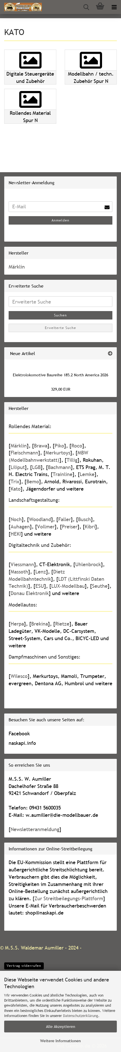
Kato (16, 489)
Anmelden (60, 220)
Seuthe (100, 586)
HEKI (16, 534)
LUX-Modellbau (68, 586)
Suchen (60, 315)
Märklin (17, 266)
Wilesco (19, 676)
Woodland (40, 519)
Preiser (70, 526)
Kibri (90, 526)
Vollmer (46, 526)
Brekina (39, 624)
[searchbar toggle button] (86, 7)
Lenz (40, 571)
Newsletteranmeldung (35, 829)
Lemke (87, 474)
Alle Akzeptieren (60, 1026)
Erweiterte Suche (60, 327)
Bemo (32, 481)
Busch (84, 519)
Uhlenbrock (88, 564)
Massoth (19, 571)
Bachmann (59, 467)
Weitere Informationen (60, 1040)
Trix (15, 481)
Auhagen (20, 526)
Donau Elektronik (30, 593)
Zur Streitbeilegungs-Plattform (69, 898)
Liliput (18, 467)
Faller (64, 519)
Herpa (17, 624)
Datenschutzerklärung (80, 1015)
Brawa (40, 445)
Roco (76, 445)
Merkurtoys (57, 452)
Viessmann (22, 564)
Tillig (72, 460)
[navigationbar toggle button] (114, 7)
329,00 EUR (60, 389)
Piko (59, 445)
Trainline (62, 474)
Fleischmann (24, 452)
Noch (16, 519)
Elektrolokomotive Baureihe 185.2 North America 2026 (60, 374)
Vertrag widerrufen (24, 965)
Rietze (62, 624)
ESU (39, 586)
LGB (36, 467)
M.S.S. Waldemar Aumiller (34, 947)
